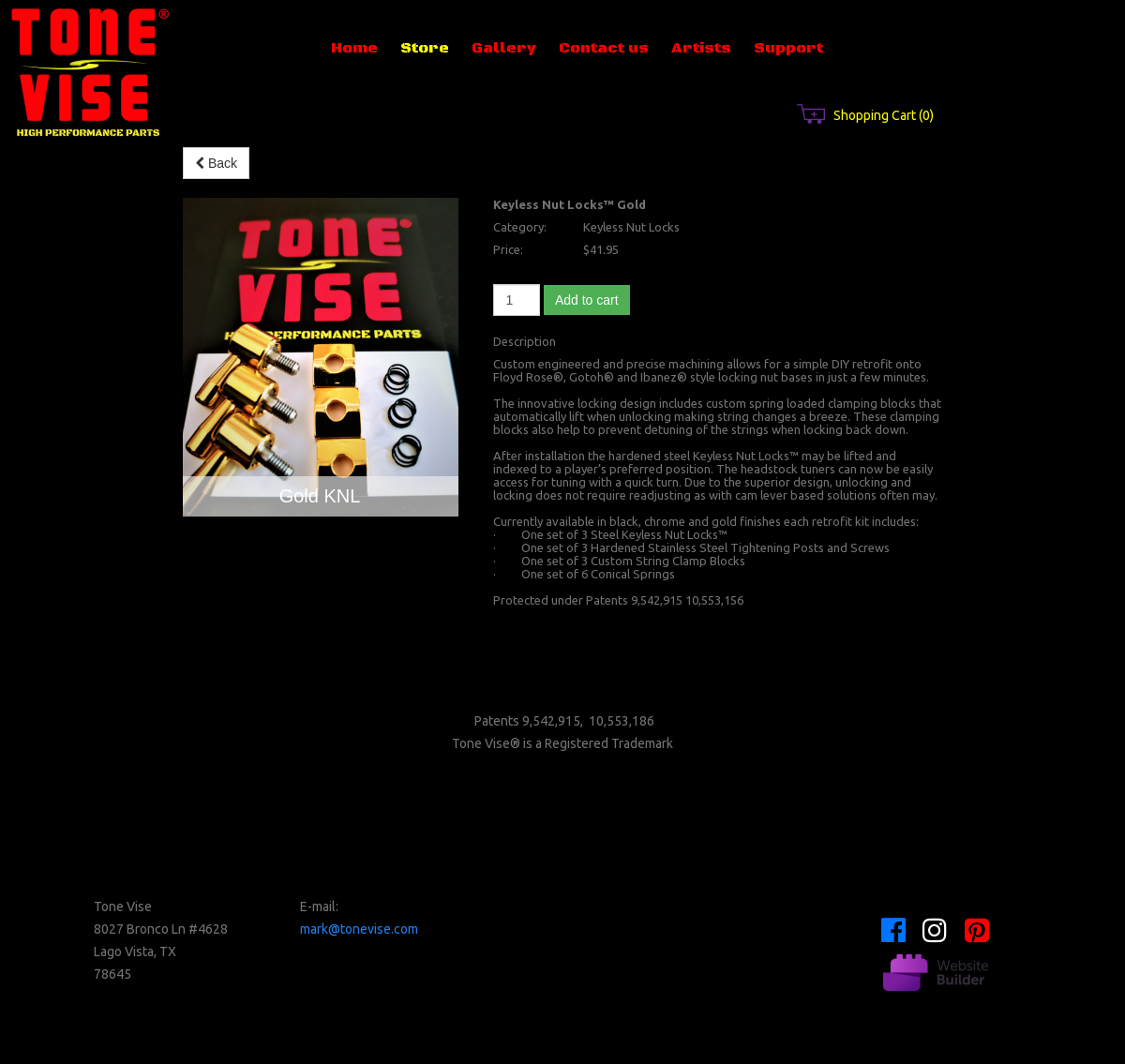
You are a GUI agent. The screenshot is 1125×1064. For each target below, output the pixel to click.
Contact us (604, 47)
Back (216, 163)
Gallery (504, 47)
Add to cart (587, 299)
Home (354, 47)
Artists (701, 47)
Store (424, 47)
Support (788, 47)
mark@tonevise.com (359, 929)
